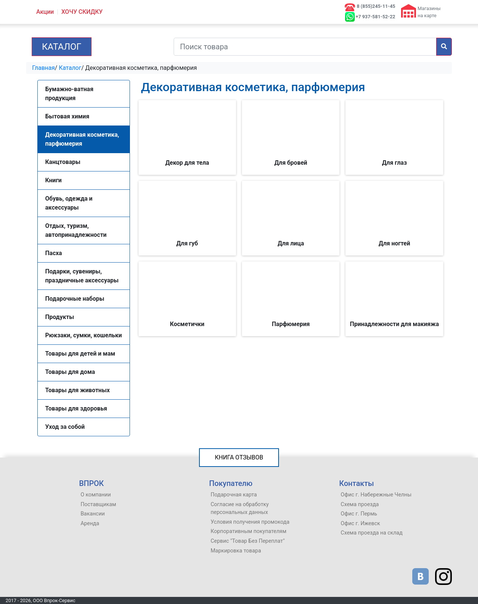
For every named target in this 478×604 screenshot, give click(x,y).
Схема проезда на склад (372, 533)
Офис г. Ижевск (360, 523)
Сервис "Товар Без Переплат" (248, 541)
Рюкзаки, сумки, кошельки (83, 335)
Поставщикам (98, 504)
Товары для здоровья (76, 408)
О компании (96, 495)
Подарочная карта (234, 495)
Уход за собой (65, 426)
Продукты (59, 316)
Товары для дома (70, 371)
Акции (45, 11)
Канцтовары (62, 161)
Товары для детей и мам (80, 353)
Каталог (61, 46)
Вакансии (93, 514)
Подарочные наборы (74, 298)
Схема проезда (360, 504)
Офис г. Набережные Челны (376, 495)
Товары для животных (77, 390)
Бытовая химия (67, 116)
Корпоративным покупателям (248, 531)
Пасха (53, 253)
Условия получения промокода (250, 522)
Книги (53, 180)
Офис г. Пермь (359, 514)
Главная (43, 67)
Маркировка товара (236, 551)
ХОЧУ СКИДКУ (82, 11)
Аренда (90, 523)
